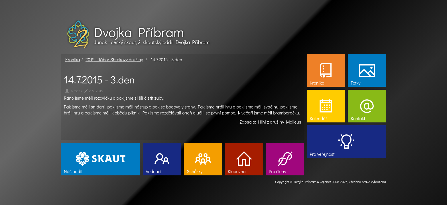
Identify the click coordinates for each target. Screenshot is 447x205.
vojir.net (325, 181)
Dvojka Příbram (139, 32)
